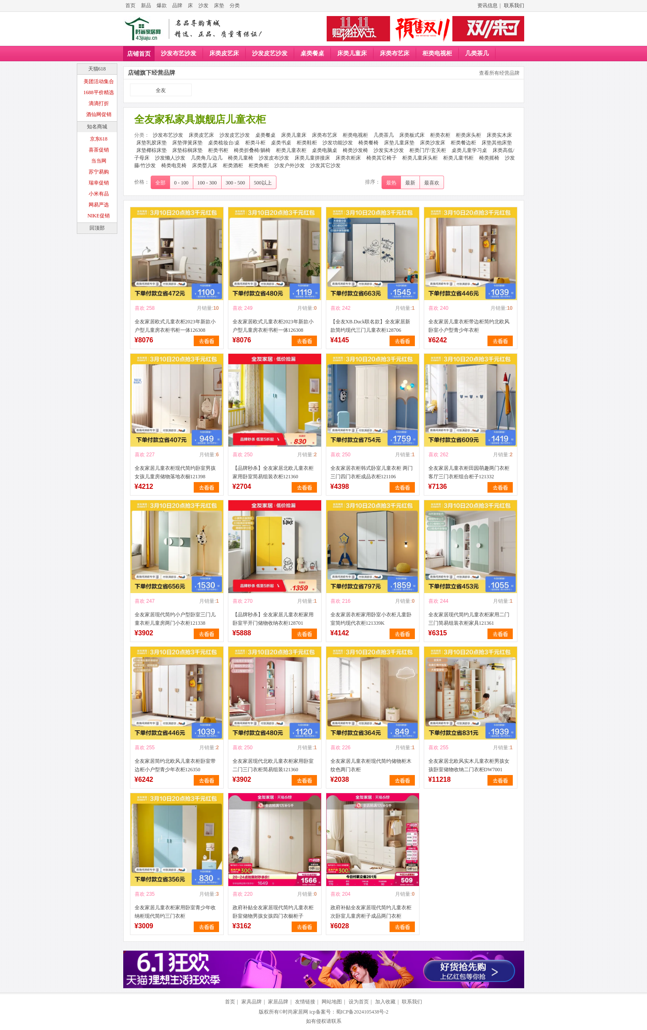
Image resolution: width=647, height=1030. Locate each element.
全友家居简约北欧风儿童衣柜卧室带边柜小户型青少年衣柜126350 (175, 765)
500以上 (263, 183)
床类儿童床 (352, 53)
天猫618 (97, 69)
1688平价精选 (99, 92)
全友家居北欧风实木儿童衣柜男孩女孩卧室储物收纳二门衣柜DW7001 (468, 765)
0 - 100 (181, 183)
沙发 (203, 5)
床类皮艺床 (224, 53)
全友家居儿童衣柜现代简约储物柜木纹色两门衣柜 (370, 765)
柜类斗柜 (255, 143)
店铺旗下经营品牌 (151, 73)
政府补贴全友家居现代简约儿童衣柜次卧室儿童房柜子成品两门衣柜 (370, 912)
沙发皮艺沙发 (269, 53)
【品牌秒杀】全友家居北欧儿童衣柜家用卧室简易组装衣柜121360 (273, 472)
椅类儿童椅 (240, 158)
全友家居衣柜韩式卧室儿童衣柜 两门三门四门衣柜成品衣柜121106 (371, 472)
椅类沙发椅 (355, 150)
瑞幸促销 (99, 183)
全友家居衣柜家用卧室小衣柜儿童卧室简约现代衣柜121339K (370, 619)
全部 (160, 183)
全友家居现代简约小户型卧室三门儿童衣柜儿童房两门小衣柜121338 (175, 619)
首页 (130, 5)
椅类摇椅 (489, 158)
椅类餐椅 (368, 143)
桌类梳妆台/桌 (224, 143)
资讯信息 (487, 5)
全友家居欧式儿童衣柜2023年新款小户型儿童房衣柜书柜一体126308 (175, 326)
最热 (391, 183)
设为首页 (359, 1002)
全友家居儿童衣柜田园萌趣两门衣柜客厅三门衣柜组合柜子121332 (468, 472)
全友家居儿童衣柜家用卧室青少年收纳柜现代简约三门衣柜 (175, 912)
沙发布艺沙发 (178, 53)
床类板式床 (412, 135)
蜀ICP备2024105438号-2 (362, 1012)
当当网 (98, 161)
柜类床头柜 (468, 135)
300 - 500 (235, 183)
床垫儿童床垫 (399, 143)
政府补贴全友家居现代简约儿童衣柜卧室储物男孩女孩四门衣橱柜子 (273, 912)
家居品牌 (278, 1002)
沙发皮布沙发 (274, 158)
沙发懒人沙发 (170, 158)
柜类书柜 (218, 150)
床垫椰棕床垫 (151, 150)
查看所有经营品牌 (499, 73)
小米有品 (99, 194)
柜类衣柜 (440, 135)
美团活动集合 (99, 81)
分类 (235, 5)
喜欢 (140, 308)
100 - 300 (207, 183)
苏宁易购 (99, 172)
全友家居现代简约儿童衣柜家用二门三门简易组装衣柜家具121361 (468, 619)
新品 (146, 5)
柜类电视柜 (437, 53)
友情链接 (305, 1002)
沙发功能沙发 (337, 143)
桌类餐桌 (312, 53)
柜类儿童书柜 (458, 158)
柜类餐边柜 (463, 143)
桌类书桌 (281, 143)
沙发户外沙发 (289, 165)
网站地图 (332, 1002)
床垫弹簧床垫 (187, 143)
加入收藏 (385, 1002)
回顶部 (97, 228)
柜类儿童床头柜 (420, 158)
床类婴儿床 (204, 165)
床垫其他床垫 (497, 143)
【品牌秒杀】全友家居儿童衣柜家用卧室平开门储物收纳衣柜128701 (273, 619)
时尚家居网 (295, 1012)
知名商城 (97, 127)
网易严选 (99, 205)
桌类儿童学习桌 (469, 150)
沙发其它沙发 (325, 165)
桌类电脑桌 (324, 150)
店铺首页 (139, 54)
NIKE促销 (98, 216)
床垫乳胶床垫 (151, 143)
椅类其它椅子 (381, 158)
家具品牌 (251, 1002)
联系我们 (514, 5)
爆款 (162, 5)
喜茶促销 (99, 150)
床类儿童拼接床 (312, 158)
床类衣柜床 (348, 158)
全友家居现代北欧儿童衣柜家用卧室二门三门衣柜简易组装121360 (273, 765)
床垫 (219, 5)
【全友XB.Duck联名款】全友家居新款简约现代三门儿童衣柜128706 (370, 326)
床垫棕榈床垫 (187, 150)
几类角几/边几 (206, 158)
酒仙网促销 (98, 114)
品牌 (177, 5)
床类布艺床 (394, 53)
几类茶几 (477, 53)
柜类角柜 (259, 165)
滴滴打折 (99, 103)
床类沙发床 (432, 143)
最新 (410, 183)
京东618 (99, 139)
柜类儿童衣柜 (291, 150)
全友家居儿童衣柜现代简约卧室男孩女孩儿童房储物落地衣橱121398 (175, 472)
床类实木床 (499, 135)
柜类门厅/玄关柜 (427, 150)
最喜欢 (431, 183)
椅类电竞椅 (174, 165)
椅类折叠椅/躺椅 (252, 150)
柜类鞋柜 (307, 143)
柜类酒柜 (233, 165)
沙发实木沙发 (389, 150)
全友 (161, 90)
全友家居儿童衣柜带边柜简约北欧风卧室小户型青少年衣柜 (468, 326)
